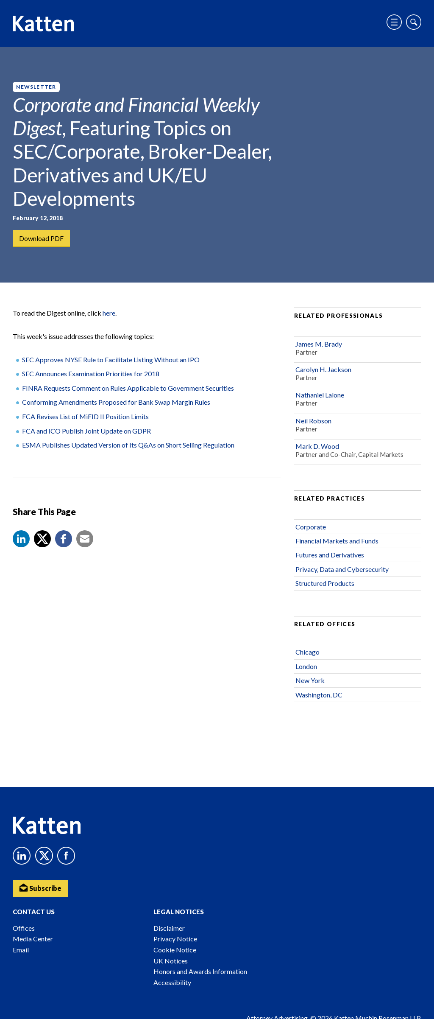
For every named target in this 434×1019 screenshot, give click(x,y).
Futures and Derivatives (329, 555)
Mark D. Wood (317, 446)
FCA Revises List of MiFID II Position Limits (85, 417)
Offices (24, 928)
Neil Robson (313, 421)
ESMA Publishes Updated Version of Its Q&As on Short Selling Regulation (128, 445)
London (306, 667)
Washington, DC (318, 695)
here (109, 313)
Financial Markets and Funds (336, 541)
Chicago (307, 652)
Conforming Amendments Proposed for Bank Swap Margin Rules (116, 402)
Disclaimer (169, 928)
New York (310, 681)
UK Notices (170, 961)
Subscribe (40, 887)
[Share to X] (42, 539)
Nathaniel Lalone (319, 395)
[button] (21, 539)
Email (21, 950)
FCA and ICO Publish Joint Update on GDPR (86, 431)
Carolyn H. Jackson (323, 370)
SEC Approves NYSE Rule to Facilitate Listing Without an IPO (111, 360)
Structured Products (324, 583)
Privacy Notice (175, 939)
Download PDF (41, 238)
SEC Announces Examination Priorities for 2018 (90, 374)
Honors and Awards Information (200, 971)
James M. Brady (318, 344)
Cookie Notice (174, 950)
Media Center (33, 939)
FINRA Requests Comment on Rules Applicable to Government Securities (128, 388)
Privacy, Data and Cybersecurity (342, 569)
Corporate (310, 527)
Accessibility (172, 982)
